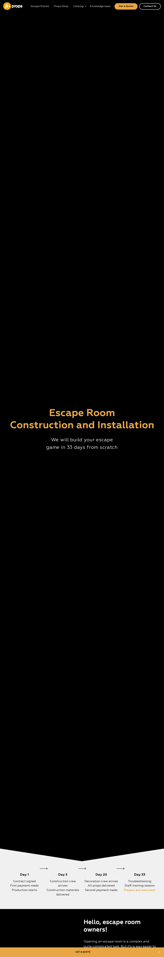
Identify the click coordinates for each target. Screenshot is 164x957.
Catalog (78, 6)
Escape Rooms (40, 6)
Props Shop (61, 6)
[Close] (159, 952)
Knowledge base (100, 6)
